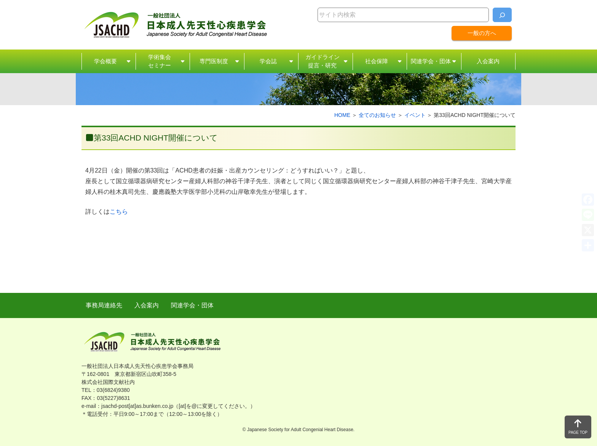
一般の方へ (482, 33)
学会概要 (105, 61)
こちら (119, 211)
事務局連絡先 (104, 305)
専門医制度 (214, 61)
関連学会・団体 (431, 61)
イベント (415, 115)
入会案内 (488, 61)
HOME (342, 115)
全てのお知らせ (377, 115)
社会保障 (376, 61)
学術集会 (159, 62)
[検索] (502, 15)
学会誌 (268, 61)
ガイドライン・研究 (322, 62)
